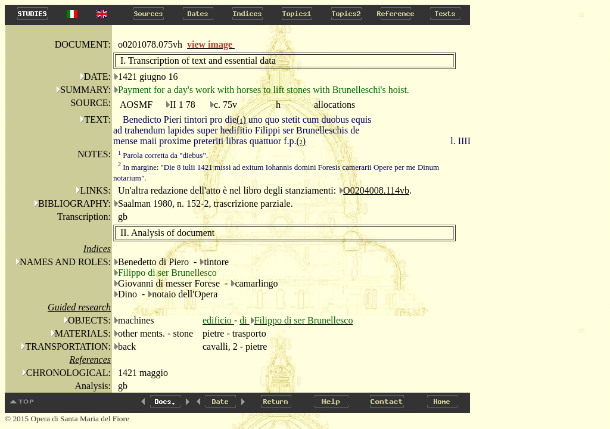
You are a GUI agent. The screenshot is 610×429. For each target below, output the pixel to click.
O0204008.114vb (376, 190)
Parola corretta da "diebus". (163, 155)
